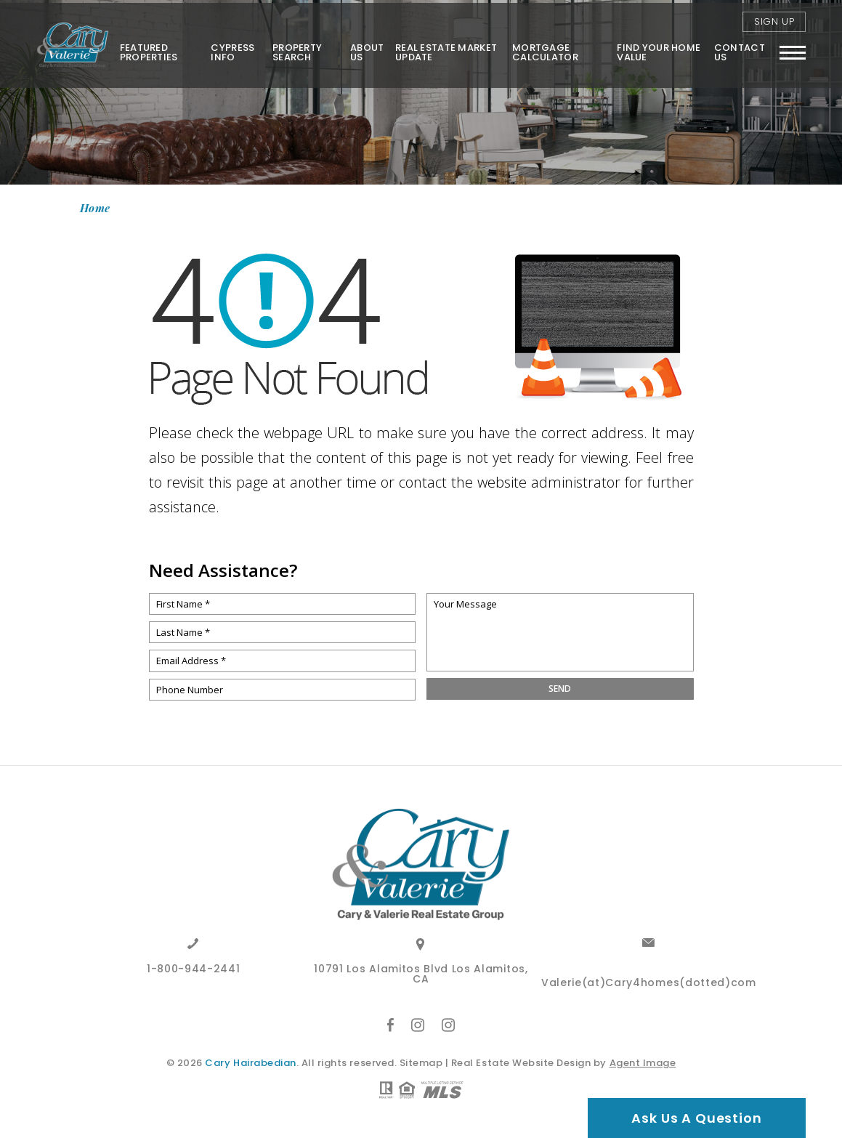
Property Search (294, 48)
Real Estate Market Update (444, 48)
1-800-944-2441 (193, 970)
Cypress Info (229, 48)
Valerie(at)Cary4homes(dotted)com (648, 983)
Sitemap (421, 1063)
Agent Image (643, 1063)
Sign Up (774, 18)
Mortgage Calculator (544, 48)
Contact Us (738, 48)
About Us (364, 48)
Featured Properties (145, 48)
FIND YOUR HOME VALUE (658, 48)
